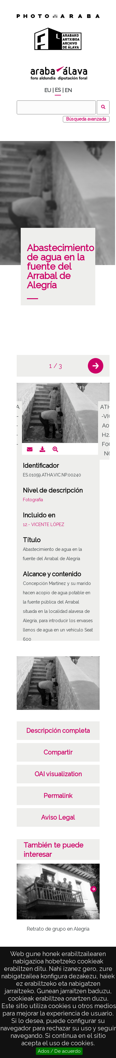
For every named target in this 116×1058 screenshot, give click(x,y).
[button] (95, 366)
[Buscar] (56, 107)
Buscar (103, 107)
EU (47, 90)
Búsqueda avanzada (86, 119)
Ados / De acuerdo (59, 1051)
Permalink (58, 795)
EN (68, 90)
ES (58, 90)
